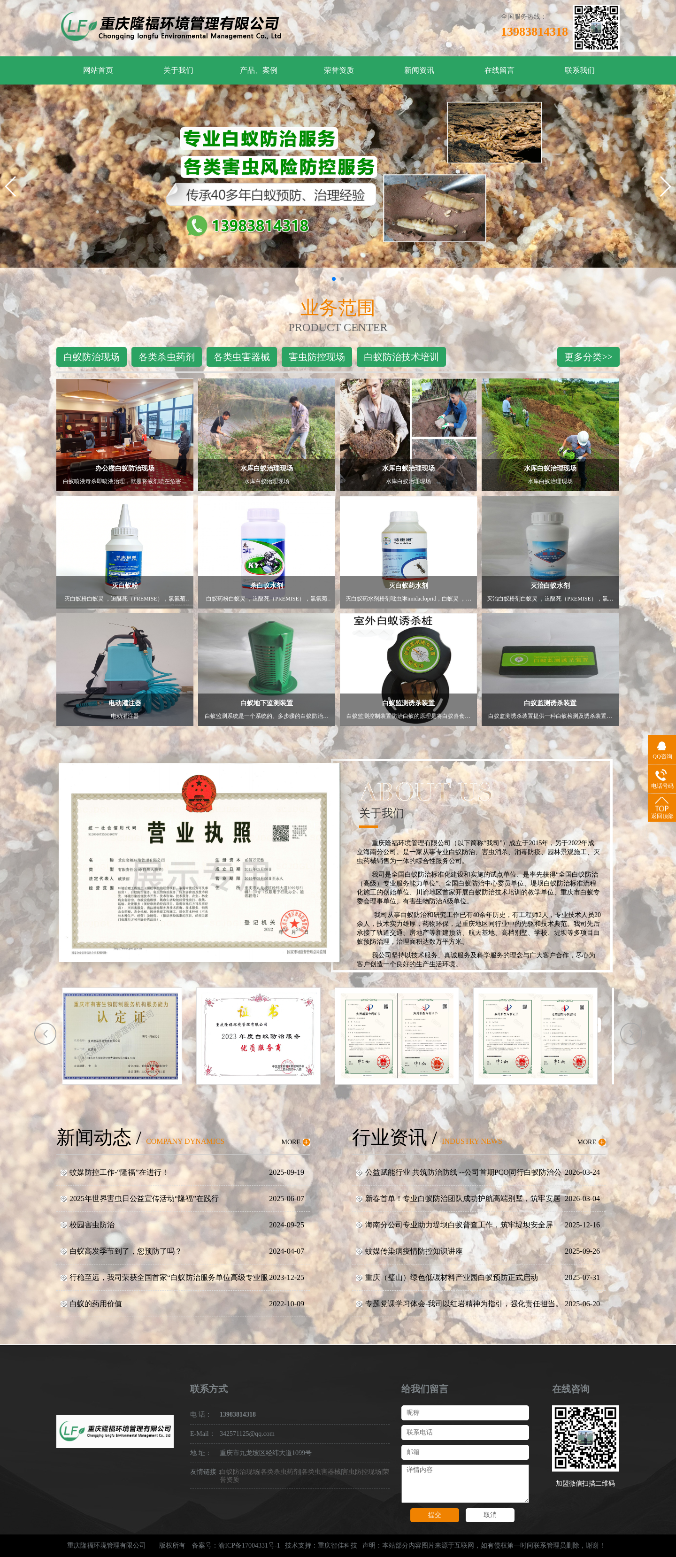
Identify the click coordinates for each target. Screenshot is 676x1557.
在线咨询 (571, 1389)
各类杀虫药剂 (166, 357)
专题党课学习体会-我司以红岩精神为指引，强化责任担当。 (464, 1304)
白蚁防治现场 (91, 357)
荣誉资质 (339, 70)
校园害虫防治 (92, 1225)
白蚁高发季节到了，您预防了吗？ (125, 1251)
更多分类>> (588, 357)
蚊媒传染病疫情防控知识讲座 (414, 1251)
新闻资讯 (419, 70)
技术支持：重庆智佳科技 (321, 1545)
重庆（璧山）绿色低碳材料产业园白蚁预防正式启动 (451, 1277)
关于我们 (178, 70)
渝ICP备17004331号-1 (249, 1545)
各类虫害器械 (242, 357)
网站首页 (98, 70)
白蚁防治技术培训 (401, 357)
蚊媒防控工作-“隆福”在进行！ (119, 1172)
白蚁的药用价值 (95, 1304)
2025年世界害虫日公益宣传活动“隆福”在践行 (144, 1198)
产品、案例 (258, 70)
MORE (291, 1142)
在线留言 (499, 70)
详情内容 (465, 1484)
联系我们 (580, 70)
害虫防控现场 (317, 357)
